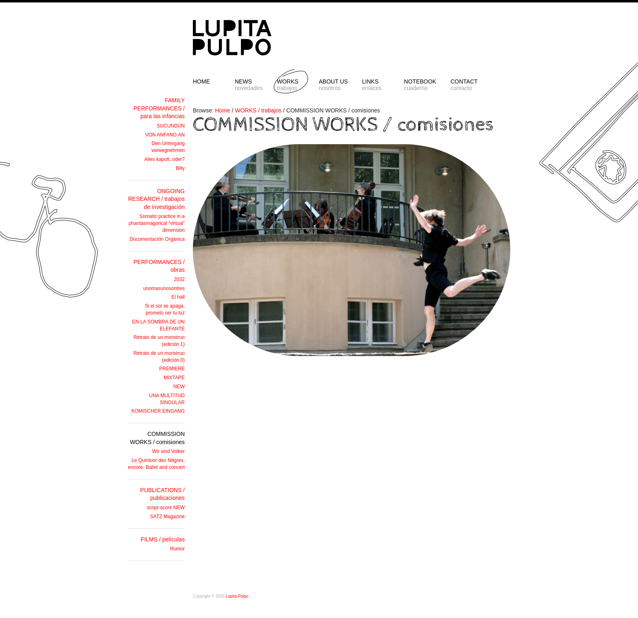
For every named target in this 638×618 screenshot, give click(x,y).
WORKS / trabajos (258, 110)
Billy (180, 168)
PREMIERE (172, 369)
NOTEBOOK (420, 84)
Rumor (177, 549)
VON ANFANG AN (165, 135)
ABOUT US (333, 84)
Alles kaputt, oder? (164, 159)
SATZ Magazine (167, 516)
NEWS (249, 84)
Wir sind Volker (168, 451)
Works (291, 84)
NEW (179, 386)
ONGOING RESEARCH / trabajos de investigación (156, 199)
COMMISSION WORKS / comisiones (343, 124)
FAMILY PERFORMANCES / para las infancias (159, 108)
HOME (201, 81)
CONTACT (464, 84)
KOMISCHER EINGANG (158, 411)
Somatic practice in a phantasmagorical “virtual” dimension (157, 223)
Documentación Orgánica (157, 239)
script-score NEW (166, 507)
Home (222, 110)
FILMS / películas (163, 539)
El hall (178, 297)
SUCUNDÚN (171, 126)
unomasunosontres (164, 288)
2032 (179, 279)
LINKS (376, 84)
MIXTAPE (174, 377)
